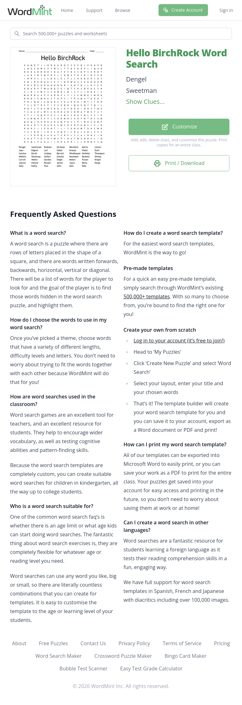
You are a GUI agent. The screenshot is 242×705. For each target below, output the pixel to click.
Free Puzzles (53, 643)
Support (94, 10)
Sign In (226, 10)
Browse (122, 10)
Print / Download (179, 163)
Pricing (222, 643)
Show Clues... (145, 101)
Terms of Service (182, 643)
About (19, 643)
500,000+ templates (147, 296)
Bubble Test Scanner (84, 668)
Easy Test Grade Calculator (151, 668)
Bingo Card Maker (185, 655)
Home (67, 10)
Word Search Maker (58, 655)
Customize (179, 127)
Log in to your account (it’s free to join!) (179, 340)
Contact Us (93, 643)
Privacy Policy (134, 643)
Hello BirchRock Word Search (176, 58)
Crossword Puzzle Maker (123, 655)
